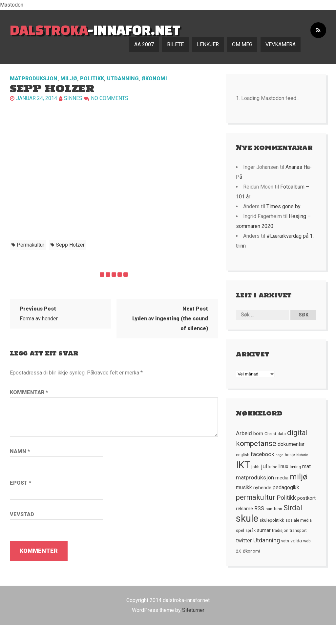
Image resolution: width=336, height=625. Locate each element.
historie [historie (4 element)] (302, 455)
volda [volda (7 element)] (296, 541)
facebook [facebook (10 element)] (262, 454)
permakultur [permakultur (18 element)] (255, 497)
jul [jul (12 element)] (264, 466)
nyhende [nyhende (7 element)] (262, 488)
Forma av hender (39, 314)
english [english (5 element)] (242, 455)
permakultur (30, 245)
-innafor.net (95, 29)
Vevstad (22, 514)
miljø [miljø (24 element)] (298, 476)
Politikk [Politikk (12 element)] (286, 497)
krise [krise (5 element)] (272, 467)
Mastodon (11, 5)
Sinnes (73, 98)
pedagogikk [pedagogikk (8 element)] (286, 488)
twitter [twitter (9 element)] (244, 540)
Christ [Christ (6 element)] (270, 433)
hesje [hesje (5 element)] (290, 455)
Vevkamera (280, 44)
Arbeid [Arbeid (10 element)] (244, 433)
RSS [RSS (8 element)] (259, 509)
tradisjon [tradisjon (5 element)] (280, 530)
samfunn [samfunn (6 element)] (273, 508)
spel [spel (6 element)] (240, 530)
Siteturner (193, 610)
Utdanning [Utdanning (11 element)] (266, 540)
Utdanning (122, 78)
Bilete (175, 44)
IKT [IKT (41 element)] (243, 465)
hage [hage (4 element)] (280, 455)
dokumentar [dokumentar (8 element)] (291, 444)
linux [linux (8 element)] (283, 467)
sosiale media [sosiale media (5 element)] (298, 520)
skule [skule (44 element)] (247, 518)
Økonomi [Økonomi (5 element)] (251, 551)
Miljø (68, 78)
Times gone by (283, 206)
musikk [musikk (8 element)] (244, 488)
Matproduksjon (33, 78)
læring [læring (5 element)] (295, 467)
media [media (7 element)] (281, 478)
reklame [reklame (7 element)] (244, 509)
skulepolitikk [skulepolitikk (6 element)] (272, 520)
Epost (20, 483)
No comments (109, 98)
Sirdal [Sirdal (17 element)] (293, 508)
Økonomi (154, 78)
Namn (20, 451)
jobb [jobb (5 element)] (255, 467)
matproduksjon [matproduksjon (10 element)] (255, 477)
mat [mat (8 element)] (306, 467)
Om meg (242, 44)
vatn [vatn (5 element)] (285, 541)
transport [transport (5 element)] (298, 530)
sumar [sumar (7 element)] (264, 530)
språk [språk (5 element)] (250, 530)
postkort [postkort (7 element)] (306, 498)
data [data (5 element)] (282, 434)
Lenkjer (208, 44)
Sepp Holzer (70, 245)
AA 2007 (144, 44)
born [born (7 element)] (258, 433)
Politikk (92, 78)
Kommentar (29, 392)
